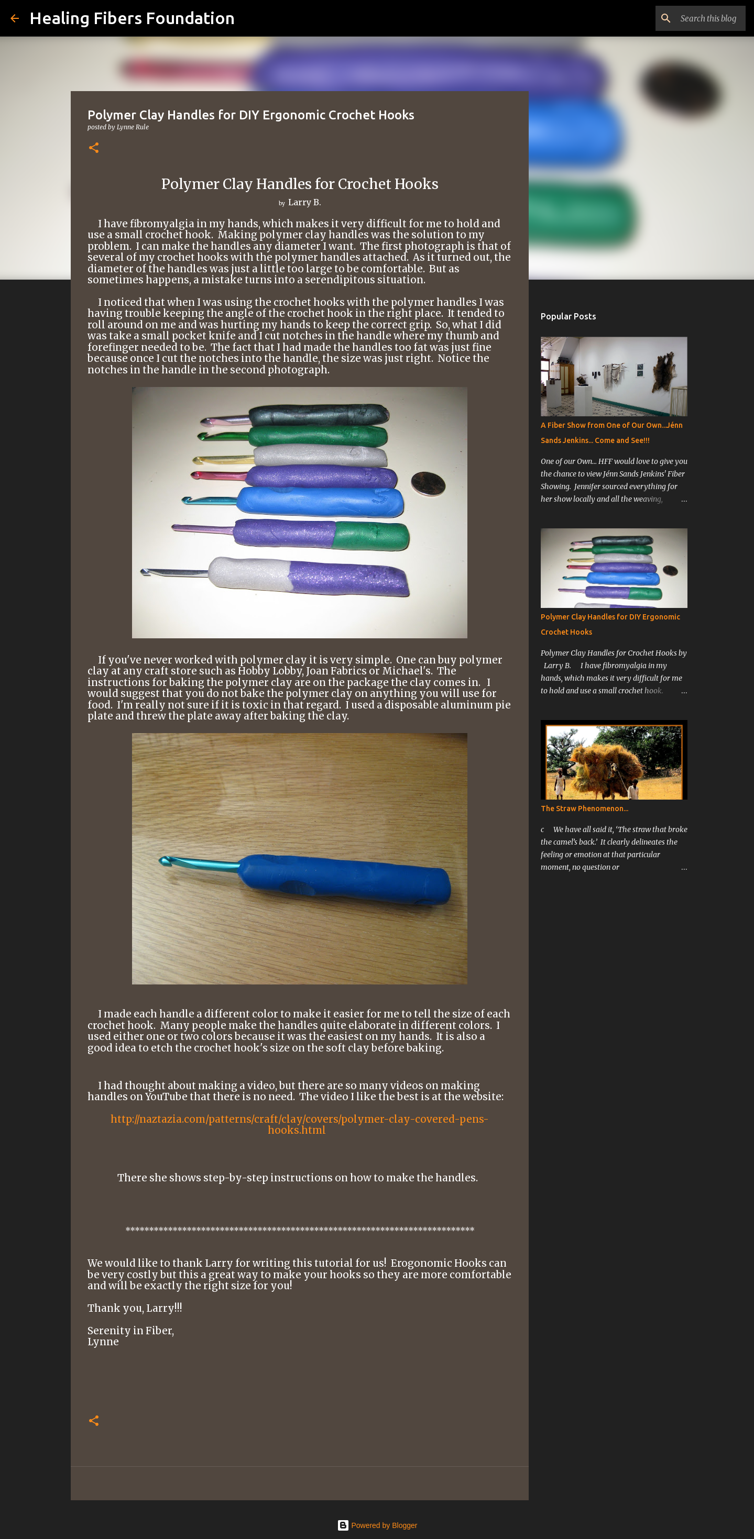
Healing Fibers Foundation (132, 17)
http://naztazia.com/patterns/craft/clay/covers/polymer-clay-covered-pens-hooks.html (300, 1124)
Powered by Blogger (377, 1525)
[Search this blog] (691, 18)
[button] (94, 148)
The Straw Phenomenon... (584, 808)
